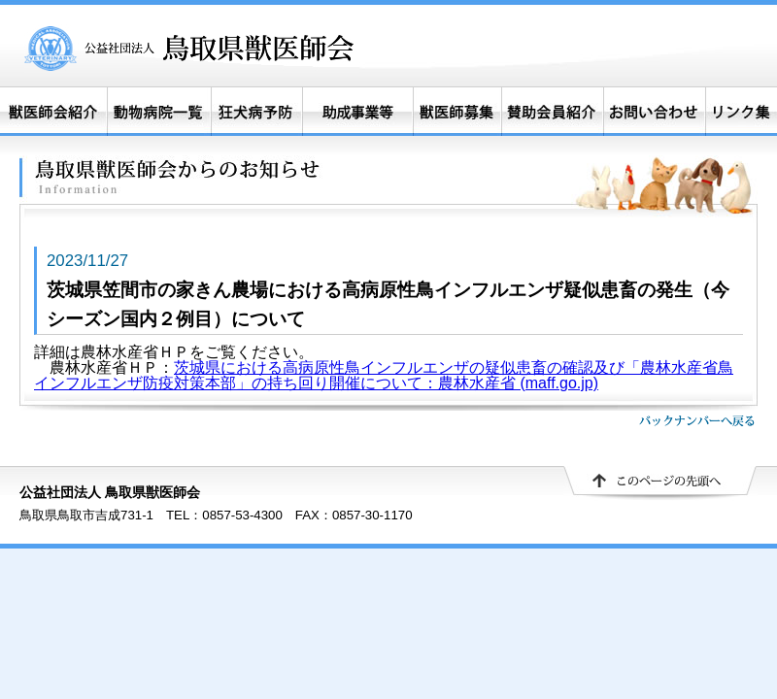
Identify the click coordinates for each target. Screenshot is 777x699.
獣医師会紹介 (53, 111)
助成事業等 (357, 111)
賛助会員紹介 (552, 111)
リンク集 (741, 111)
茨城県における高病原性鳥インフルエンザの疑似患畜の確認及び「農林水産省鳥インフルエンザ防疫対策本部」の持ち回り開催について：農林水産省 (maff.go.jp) (383, 375)
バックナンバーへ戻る (697, 420)
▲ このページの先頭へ (660, 483)
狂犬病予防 (256, 111)
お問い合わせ (654, 111)
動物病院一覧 (158, 111)
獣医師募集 (457, 111)
